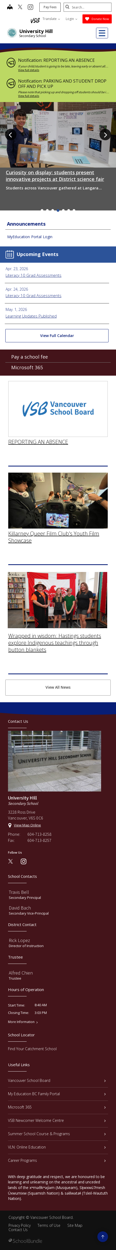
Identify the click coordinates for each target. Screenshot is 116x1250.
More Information (21, 1022)
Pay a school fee (29, 359)
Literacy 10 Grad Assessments (33, 275)
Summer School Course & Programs (57, 1133)
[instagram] (30, 7)
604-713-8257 (39, 840)
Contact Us (18, 1229)
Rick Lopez (19, 940)
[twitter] (20, 7)
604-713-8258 (39, 834)
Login (71, 19)
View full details (28, 70)
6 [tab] (68, 210)
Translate (51, 19)
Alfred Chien (21, 973)
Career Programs (57, 1160)
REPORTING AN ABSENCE (38, 434)
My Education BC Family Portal (57, 1093)
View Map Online (27, 825)
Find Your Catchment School (32, 1048)
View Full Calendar (57, 335)
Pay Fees (50, 7)
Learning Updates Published (31, 316)
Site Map (74, 1225)
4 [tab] (58, 210)
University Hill (36, 31)
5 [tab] (63, 210)
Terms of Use (49, 1225)
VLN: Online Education (57, 1147)
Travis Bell (19, 892)
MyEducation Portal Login (29, 236)
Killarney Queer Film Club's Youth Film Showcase (53, 530)
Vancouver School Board (57, 1080)
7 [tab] (74, 210)
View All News (58, 687)
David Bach (20, 908)
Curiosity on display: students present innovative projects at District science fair (55, 175)
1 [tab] (42, 210)
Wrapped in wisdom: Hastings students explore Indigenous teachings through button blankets (54, 635)
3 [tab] (52, 210)
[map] (10, 7)
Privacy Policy (20, 1225)
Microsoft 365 (27, 370)
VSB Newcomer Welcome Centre (57, 1120)
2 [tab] (47, 210)
